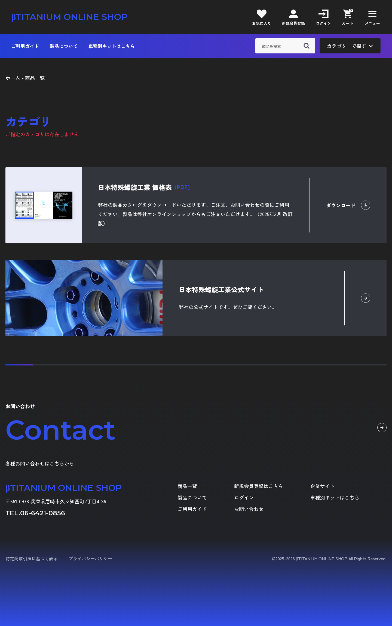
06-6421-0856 (42, 513)
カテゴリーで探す (350, 45)
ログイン (244, 497)
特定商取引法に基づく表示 (31, 558)
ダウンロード (348, 205)
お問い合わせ (249, 508)
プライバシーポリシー (90, 558)
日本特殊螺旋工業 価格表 (145, 187)
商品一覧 (187, 485)
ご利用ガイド (25, 46)
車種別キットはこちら (111, 46)
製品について (64, 46)
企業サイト (322, 485)
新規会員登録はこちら (258, 485)
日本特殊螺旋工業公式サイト (221, 289)
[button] (372, 17)
